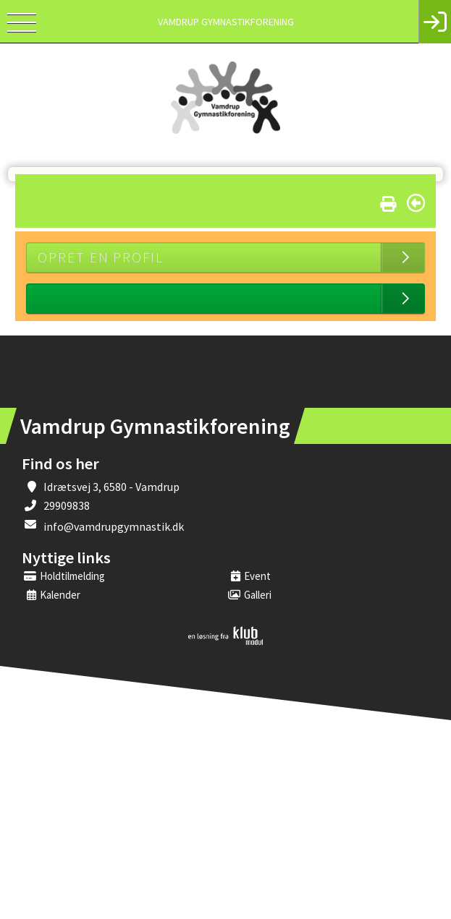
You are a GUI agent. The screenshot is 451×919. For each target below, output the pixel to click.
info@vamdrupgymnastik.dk (113, 526)
